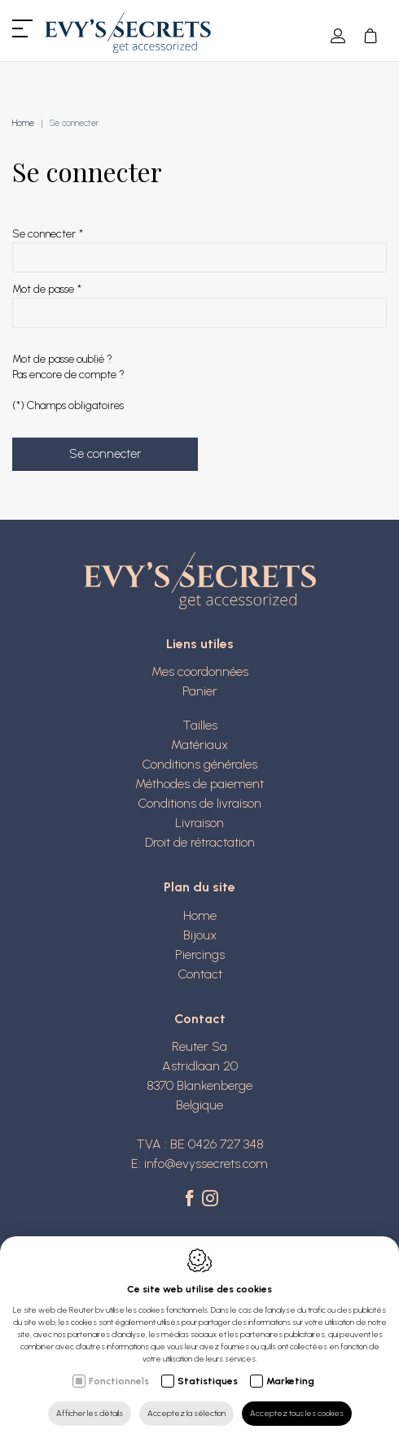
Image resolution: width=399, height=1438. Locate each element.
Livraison (199, 822)
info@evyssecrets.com (206, 1163)
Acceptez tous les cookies (297, 1413)
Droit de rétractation (200, 842)
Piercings (200, 954)
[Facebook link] (192, 1199)
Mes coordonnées (199, 671)
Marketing (290, 1381)
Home (23, 123)
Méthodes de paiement (199, 783)
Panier (199, 691)
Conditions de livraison (199, 803)
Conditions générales (199, 764)
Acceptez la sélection (186, 1413)
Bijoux (200, 935)
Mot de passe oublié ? (62, 359)
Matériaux (199, 744)
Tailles (199, 725)
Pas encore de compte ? (68, 374)
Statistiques (208, 1381)
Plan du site (199, 887)
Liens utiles (200, 643)
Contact (200, 974)
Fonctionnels (119, 1381)
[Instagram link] (210, 1199)
